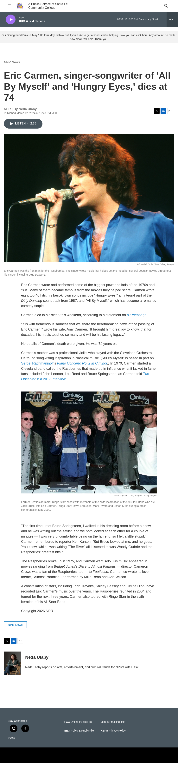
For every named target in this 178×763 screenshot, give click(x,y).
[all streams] (172, 19)
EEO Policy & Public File (79, 730)
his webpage (136, 315)
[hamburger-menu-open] (9, 6)
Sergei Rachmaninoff (37, 363)
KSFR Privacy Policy (113, 730)
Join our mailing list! (113, 721)
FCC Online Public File (78, 721)
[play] (11, 19)
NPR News (12, 62)
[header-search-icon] (166, 6)
